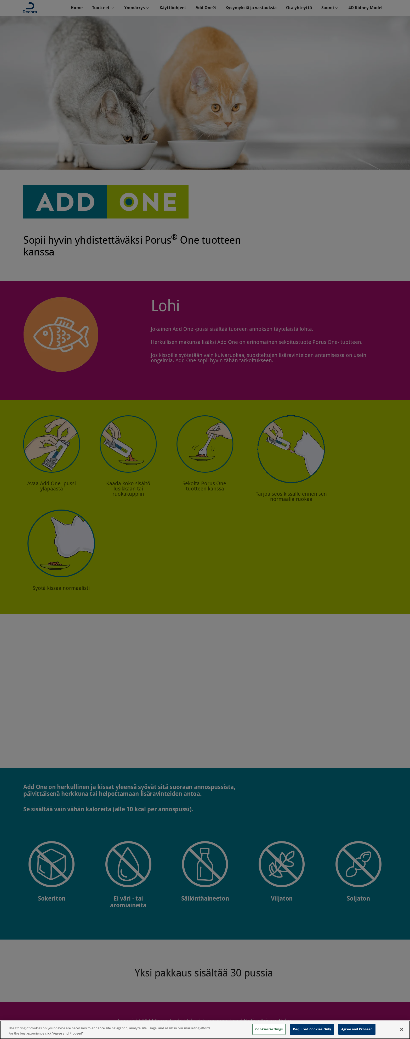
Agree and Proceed (357, 1029)
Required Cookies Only (312, 1029)
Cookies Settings (269, 1029)
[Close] (401, 1029)
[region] (205, 1029)
